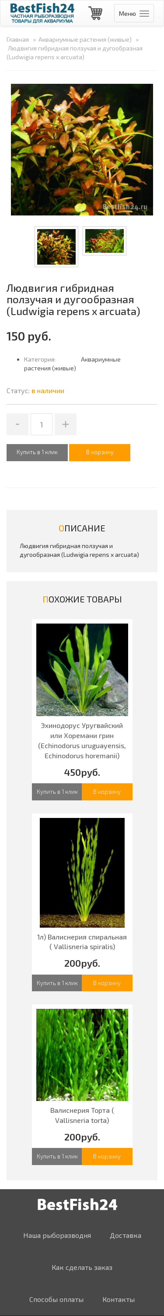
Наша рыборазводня (57, 1235)
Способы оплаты (56, 1299)
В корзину (107, 791)
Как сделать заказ (82, 1267)
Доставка (125, 1235)
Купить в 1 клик (37, 451)
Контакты (118, 1299)
